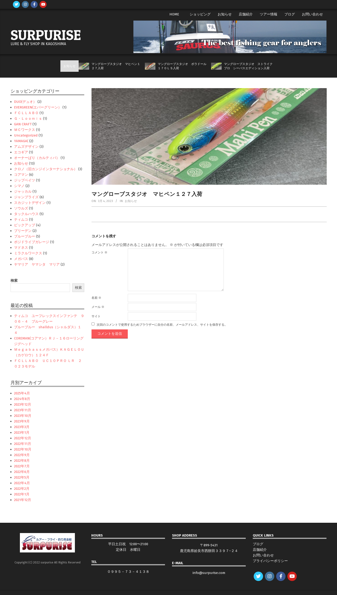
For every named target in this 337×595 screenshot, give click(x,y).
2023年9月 (22, 421)
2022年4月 (22, 483)
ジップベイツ (24, 180)
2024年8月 (22, 399)
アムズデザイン (26, 146)
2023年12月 (22, 404)
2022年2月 (21, 489)
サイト (96, 316)
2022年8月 (22, 460)
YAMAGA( (21, 141)
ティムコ (21, 219)
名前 (96, 297)
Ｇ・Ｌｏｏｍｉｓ (28, 118)
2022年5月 (21, 477)
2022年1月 (21, 494)
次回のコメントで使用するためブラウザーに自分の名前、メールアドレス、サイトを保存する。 (162, 324)
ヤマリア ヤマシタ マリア (37, 264)
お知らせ (131, 201)
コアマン (21, 175)
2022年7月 (22, 466)
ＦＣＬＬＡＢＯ (26, 113)
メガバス (21, 259)
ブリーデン (23, 231)
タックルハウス (26, 214)
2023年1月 (21, 432)
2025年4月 (22, 393)
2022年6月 (22, 472)
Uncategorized (26, 135)
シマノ (19, 186)
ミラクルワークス (28, 253)
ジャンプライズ (26, 197)
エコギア (21, 152)
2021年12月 (22, 500)
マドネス (21, 247)
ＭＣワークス (24, 130)
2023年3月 (21, 427)
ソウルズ (21, 208)
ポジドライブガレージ (31, 242)
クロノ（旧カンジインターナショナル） (45, 169)
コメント (99, 252)
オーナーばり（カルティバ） (37, 158)
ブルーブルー (24, 236)
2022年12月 (22, 438)
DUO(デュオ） (25, 102)
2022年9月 (22, 455)
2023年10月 (22, 416)
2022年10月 (22, 449)
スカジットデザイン (30, 203)
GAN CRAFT (23, 124)
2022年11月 (22, 444)
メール (98, 307)
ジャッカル (23, 191)
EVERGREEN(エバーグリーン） (38, 107)
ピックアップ (24, 225)
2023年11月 (22, 410)
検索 (14, 280)
